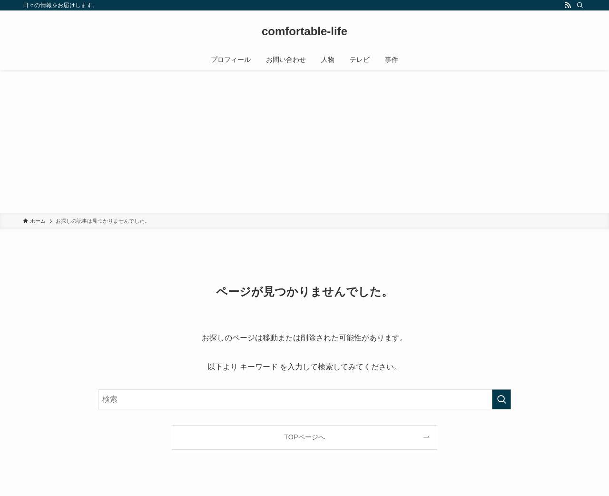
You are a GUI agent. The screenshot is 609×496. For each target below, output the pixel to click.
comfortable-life (304, 31)
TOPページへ (304, 437)
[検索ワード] (304, 399)
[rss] (567, 5)
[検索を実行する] (501, 399)
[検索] (580, 5)
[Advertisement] (304, 141)
